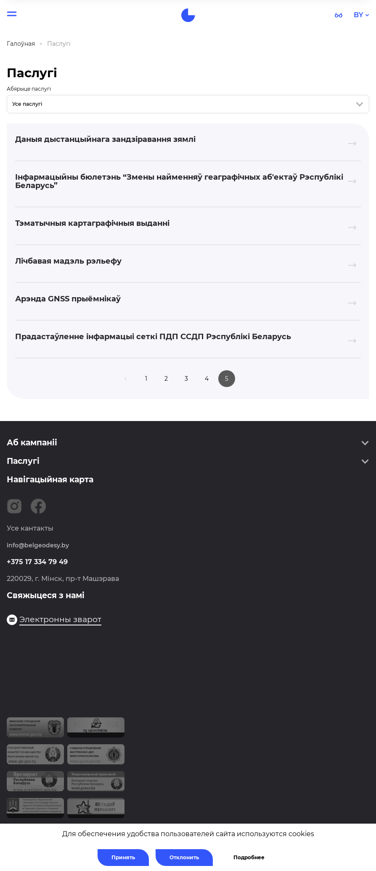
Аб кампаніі (32, 442)
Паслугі (23, 461)
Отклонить (184, 857)
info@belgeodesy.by (38, 545)
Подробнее (249, 857)
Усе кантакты (30, 528)
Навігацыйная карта (50, 479)
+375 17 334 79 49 (37, 562)
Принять (123, 857)
